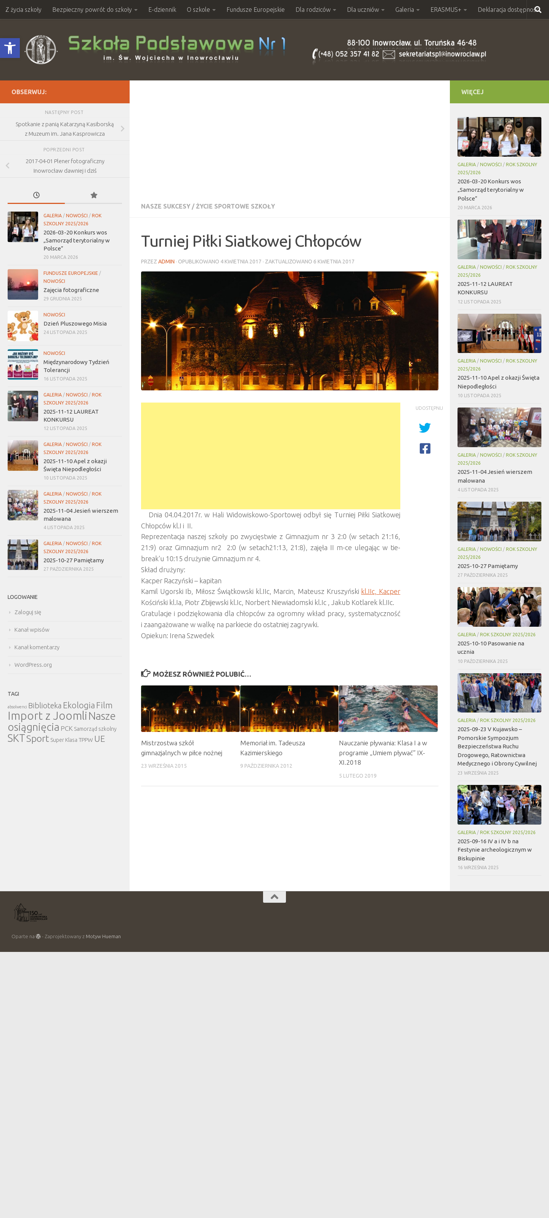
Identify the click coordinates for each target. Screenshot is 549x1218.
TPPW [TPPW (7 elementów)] (86, 740)
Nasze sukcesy (165, 206)
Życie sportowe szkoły (235, 206)
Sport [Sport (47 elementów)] (37, 738)
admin (166, 261)
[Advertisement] (290, 137)
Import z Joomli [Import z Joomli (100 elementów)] (47, 715)
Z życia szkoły (23, 9)
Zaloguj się (27, 612)
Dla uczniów (363, 9)
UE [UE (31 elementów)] (99, 738)
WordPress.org (33, 664)
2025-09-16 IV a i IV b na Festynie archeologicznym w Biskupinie (495, 850)
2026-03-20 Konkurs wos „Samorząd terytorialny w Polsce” (76, 240)
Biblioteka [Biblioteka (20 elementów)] (45, 705)
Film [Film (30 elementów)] (104, 705)
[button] (10, 48)
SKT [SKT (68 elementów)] (16, 738)
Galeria (404, 9)
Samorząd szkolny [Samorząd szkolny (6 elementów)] (95, 729)
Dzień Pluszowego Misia (75, 323)
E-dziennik (162, 9)
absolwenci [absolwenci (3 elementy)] (17, 706)
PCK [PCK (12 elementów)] (67, 728)
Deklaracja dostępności (509, 9)
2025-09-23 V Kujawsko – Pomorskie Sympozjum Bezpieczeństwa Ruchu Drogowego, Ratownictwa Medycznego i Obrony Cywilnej (497, 746)
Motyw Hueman (103, 936)
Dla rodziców (313, 9)
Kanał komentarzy (36, 647)
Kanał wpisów (32, 629)
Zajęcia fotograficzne (71, 290)
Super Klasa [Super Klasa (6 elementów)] (63, 740)
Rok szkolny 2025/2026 (508, 634)
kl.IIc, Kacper (380, 591)
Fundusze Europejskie (255, 9)
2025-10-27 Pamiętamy (73, 560)
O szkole (198, 9)
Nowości (77, 215)
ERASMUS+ (445, 9)
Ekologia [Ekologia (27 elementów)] (79, 705)
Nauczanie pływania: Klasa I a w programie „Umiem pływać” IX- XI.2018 (383, 752)
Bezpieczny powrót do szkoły (92, 9)
